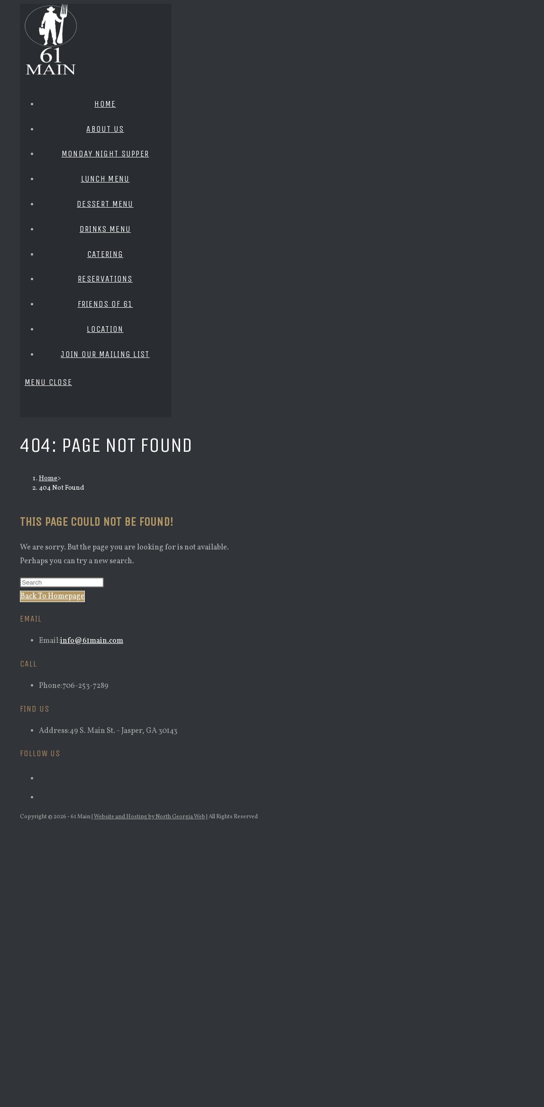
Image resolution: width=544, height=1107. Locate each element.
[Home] (48, 478)
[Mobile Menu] (48, 382)
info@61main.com (91, 641)
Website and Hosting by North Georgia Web (149, 817)
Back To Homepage (52, 596)
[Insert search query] (62, 582)
